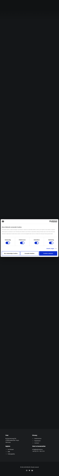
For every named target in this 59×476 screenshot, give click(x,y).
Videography (11, 454)
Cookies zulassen (48, 253)
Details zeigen (50, 248)
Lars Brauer (11, 449)
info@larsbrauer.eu (37, 449)
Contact (36, 443)
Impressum (37, 441)
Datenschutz (37, 438)
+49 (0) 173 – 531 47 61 (38, 451)
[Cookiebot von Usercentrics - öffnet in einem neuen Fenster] (50, 221)
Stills (9, 451)
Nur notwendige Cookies (11, 253)
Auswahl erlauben (29, 253)
